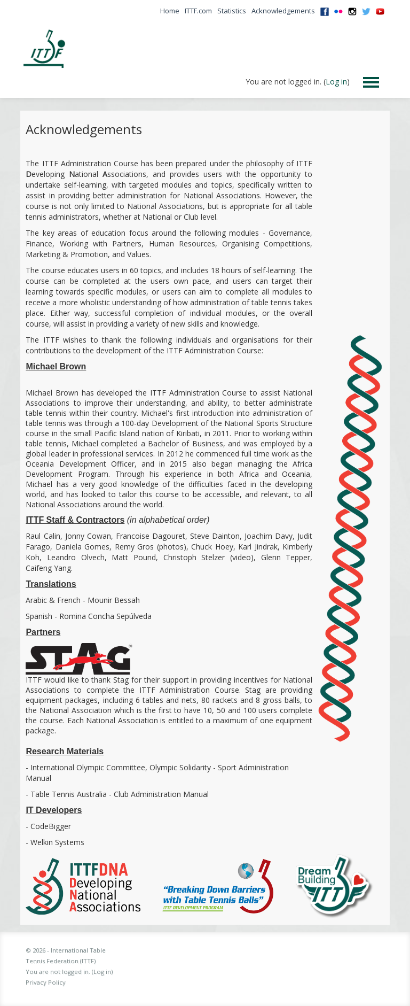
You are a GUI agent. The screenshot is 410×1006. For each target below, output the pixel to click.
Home (169, 11)
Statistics (231, 11)
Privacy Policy (46, 982)
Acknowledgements (283, 11)
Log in (336, 81)
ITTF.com (198, 11)
